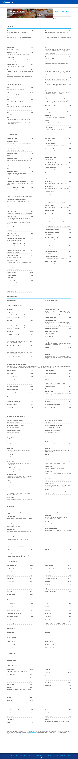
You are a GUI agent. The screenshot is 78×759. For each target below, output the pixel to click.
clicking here (32, 732)
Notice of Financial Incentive (65, 755)
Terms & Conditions (47, 755)
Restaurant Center (23, 755)
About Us (12, 755)
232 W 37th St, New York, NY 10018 (61, 11)
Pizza (60, 14)
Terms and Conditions (25, 733)
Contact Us (31, 755)
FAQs (17, 755)
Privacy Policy (55, 755)
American (55, 14)
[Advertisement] (39, 744)
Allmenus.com (28, 728)
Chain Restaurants (38, 755)
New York (5, 5)
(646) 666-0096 (13, 13)
